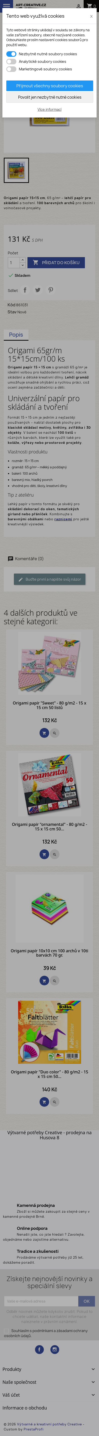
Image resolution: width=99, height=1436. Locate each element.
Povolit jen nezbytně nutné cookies (49, 97)
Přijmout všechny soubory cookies (49, 86)
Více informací (49, 109)
